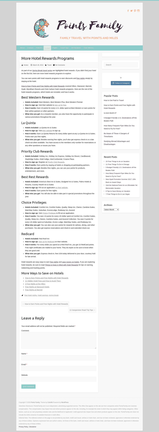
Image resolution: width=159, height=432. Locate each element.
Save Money (88, 48)
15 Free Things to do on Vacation (117, 161)
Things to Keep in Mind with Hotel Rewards (61, 265)
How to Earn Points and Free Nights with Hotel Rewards (43, 86)
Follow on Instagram (121, 83)
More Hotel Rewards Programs (47, 58)
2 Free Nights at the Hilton (35, 284)
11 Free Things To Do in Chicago (117, 164)
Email (24, 364)
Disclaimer (32, 427)
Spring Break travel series (42, 71)
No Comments (60, 65)
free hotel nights (30, 295)
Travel (49, 65)
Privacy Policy (23, 427)
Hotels (47, 48)
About (22, 48)
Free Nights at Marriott (33, 290)
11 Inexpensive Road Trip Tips (82, 310)
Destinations (76, 48)
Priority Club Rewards (56, 162)
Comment (25, 331)
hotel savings (43, 295)
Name (24, 354)
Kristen (26, 65)
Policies (39, 48)
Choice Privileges (49, 213)
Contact (30, 48)
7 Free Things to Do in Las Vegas (118, 194)
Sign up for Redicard (47, 242)
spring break (54, 295)
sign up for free (60, 105)
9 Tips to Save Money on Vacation (118, 191)
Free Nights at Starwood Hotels (37, 287)
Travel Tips (64, 48)
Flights (55, 48)
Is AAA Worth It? (110, 113)
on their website (62, 188)
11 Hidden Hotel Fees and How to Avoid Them (43, 281)
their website (47, 131)
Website (24, 375)
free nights (81, 78)
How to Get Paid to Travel (114, 100)
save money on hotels (70, 262)
